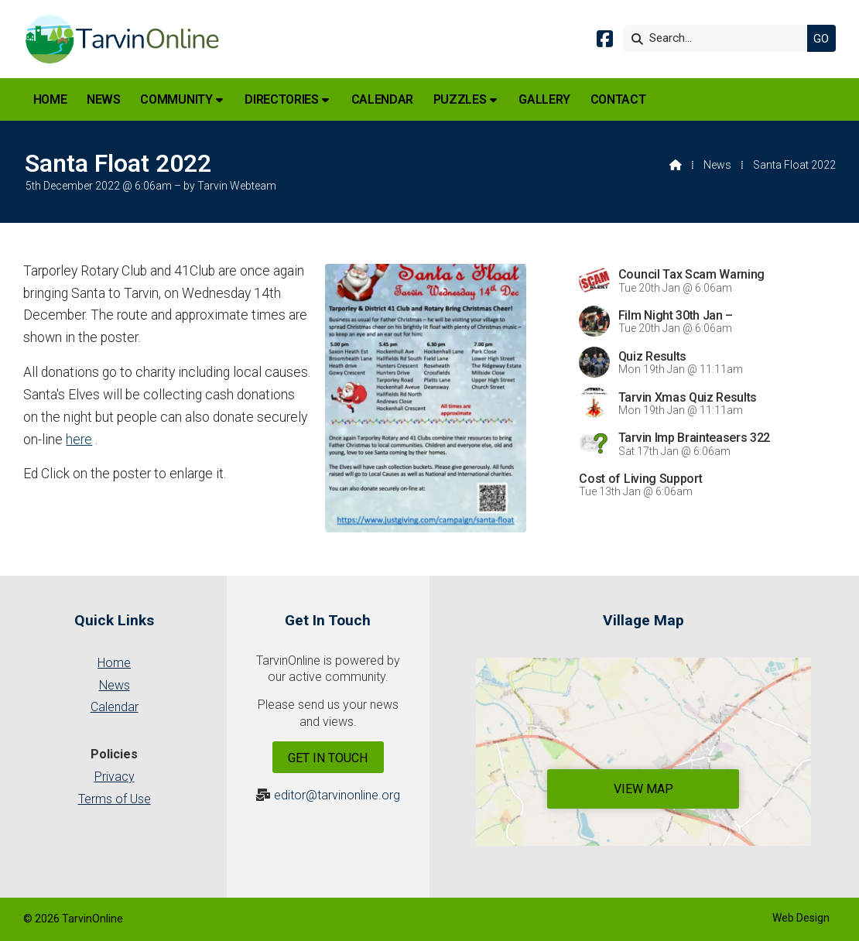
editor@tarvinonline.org (337, 795)
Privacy (114, 776)
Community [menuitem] (176, 99)
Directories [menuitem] (281, 99)
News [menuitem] (104, 99)
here (79, 439)
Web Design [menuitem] (801, 918)
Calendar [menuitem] (382, 99)
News (717, 165)
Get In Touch (328, 758)
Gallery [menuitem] (544, 99)
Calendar (115, 707)
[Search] (719, 38)
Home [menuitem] (50, 99)
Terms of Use (114, 799)
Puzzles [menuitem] (460, 99)
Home (114, 662)
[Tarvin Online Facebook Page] (605, 41)
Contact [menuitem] (618, 99)
